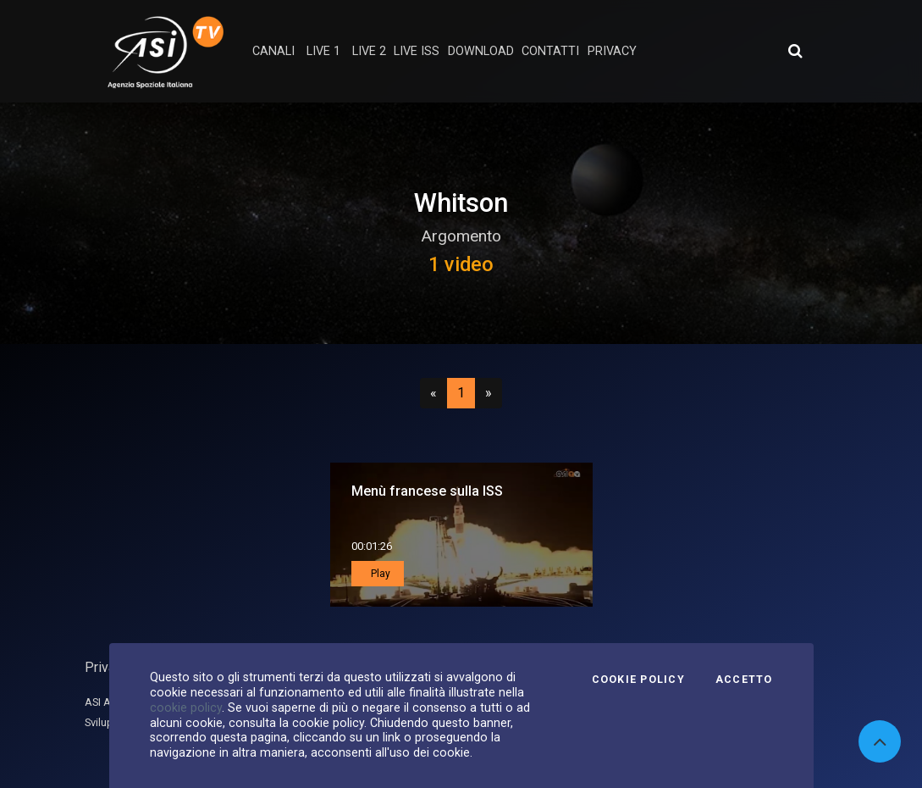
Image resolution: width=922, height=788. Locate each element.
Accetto (744, 679)
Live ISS (416, 51)
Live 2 (369, 51)
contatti (550, 51)
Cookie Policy (638, 679)
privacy (612, 51)
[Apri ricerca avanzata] (795, 51)
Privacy (107, 667)
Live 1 (323, 51)
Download (481, 51)
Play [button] (379, 574)
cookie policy (186, 707)
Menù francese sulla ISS (427, 491)
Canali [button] (273, 51)
